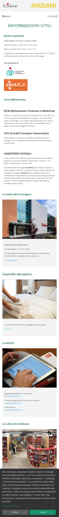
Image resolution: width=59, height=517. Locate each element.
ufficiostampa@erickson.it (14, 410)
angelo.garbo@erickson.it (13, 403)
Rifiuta (15, 512)
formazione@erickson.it (13, 396)
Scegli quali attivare (10, 505)
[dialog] (29, 493)
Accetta (42, 512)
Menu (7, 16)
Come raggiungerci (11, 260)
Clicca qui (8, 329)
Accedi (52, 16)
